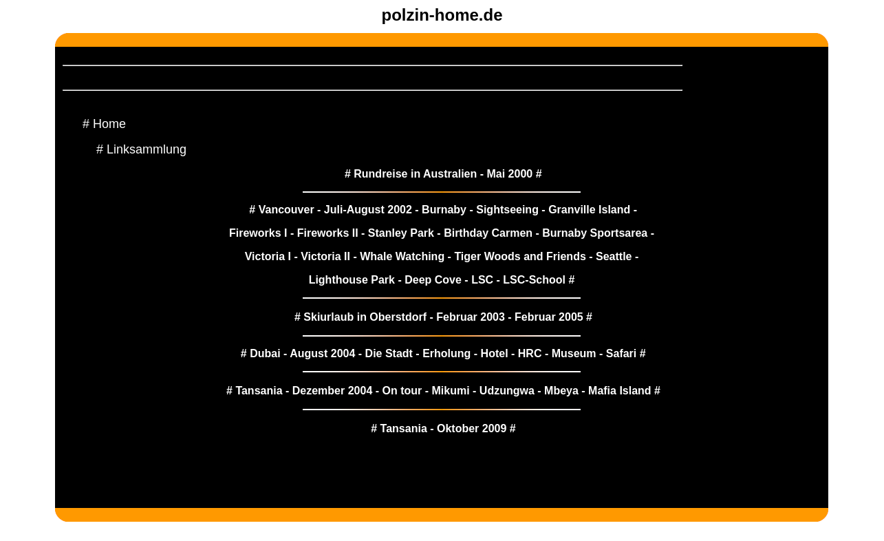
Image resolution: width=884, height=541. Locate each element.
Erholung (446, 353)
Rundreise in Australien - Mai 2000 (443, 174)
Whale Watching (402, 256)
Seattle (614, 256)
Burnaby (444, 209)
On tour (402, 390)
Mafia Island (619, 390)
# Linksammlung (141, 149)
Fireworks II (327, 233)
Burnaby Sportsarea (594, 233)
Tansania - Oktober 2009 (443, 428)
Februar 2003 (470, 317)
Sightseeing (507, 209)
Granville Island (589, 209)
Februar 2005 (549, 317)
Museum (574, 353)
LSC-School (534, 280)
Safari (621, 353)
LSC (482, 280)
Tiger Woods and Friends (519, 256)
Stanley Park (401, 233)
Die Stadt (389, 353)
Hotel (494, 353)
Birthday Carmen (488, 233)
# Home (104, 124)
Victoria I (268, 256)
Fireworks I (258, 233)
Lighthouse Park (352, 280)
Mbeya (561, 390)
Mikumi (450, 390)
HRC (530, 353)
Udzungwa (507, 390)
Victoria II (325, 256)
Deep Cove (433, 280)
